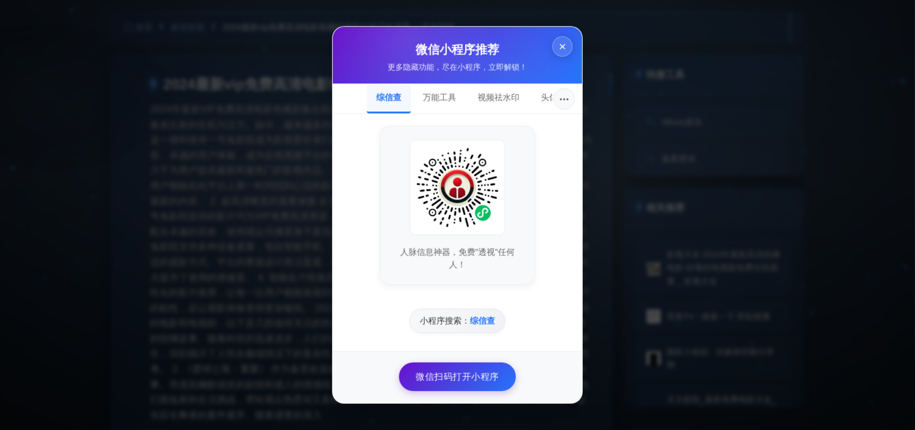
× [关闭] (562, 47)
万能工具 (439, 97)
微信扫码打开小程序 (457, 376)
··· (564, 99)
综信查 (388, 97)
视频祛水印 (499, 97)
